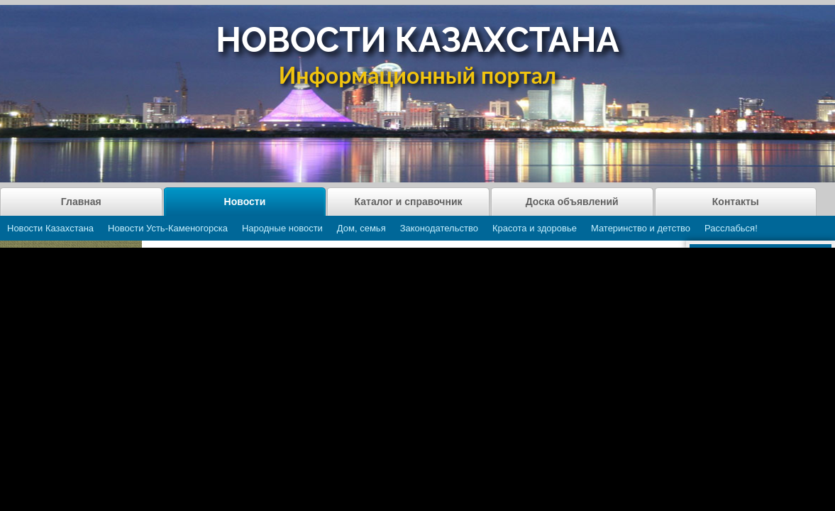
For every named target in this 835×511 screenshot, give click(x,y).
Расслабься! (731, 228)
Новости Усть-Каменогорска (168, 228)
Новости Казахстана (50, 228)
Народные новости (282, 228)
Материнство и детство (640, 228)
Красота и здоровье (534, 228)
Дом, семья (361, 228)
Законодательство (439, 228)
